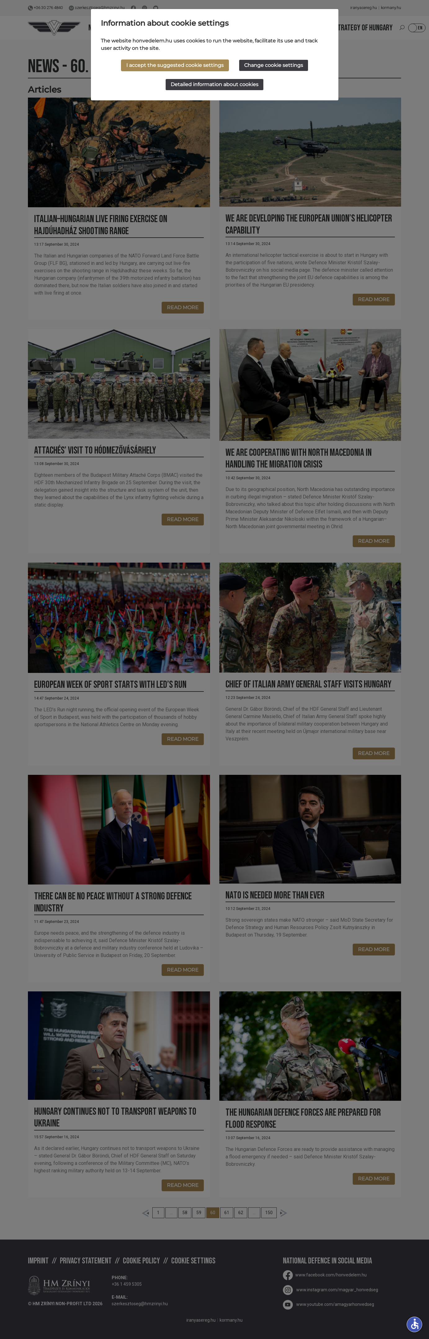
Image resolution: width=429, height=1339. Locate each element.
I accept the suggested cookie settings (175, 65)
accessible (415, 1324)
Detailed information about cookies (214, 84)
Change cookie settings (273, 65)
